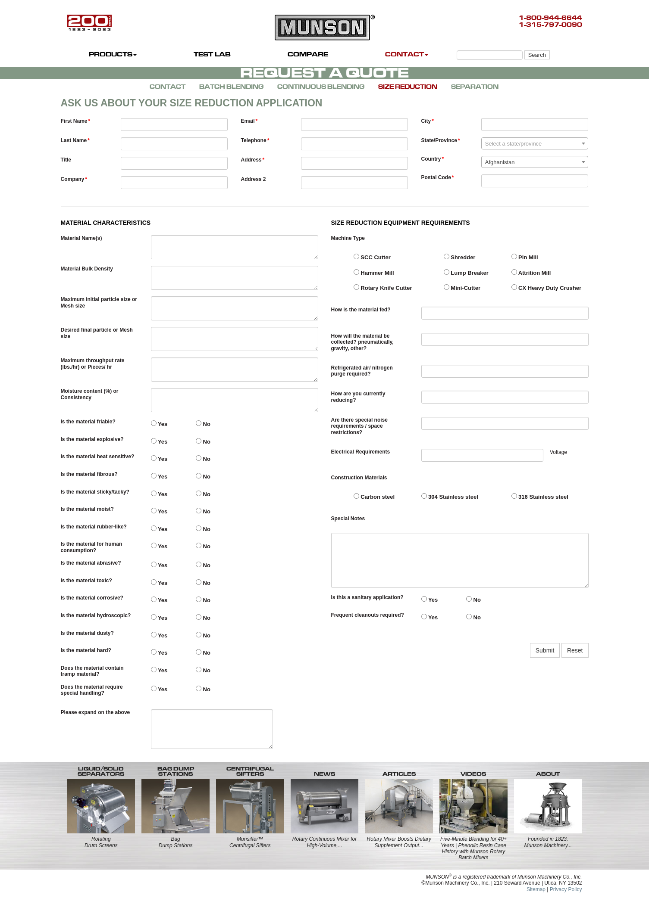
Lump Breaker (466, 272)
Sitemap (536, 889)
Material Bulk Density (87, 269)
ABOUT (548, 774)
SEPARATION (475, 86)
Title (66, 160)
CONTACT (167, 86)
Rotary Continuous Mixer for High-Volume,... (324, 842)
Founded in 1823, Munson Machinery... (548, 842)
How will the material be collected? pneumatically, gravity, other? (362, 342)
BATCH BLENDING (231, 86)
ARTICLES (399, 774)
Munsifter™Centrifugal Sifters (249, 842)
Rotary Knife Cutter (383, 287)
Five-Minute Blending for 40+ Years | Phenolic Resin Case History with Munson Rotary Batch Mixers (473, 848)
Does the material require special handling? (92, 690)
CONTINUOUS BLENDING (320, 86)
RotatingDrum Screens (101, 842)
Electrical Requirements (360, 452)
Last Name (74, 140)
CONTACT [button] (406, 54)
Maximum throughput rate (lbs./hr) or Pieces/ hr (93, 363)
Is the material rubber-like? (94, 527)
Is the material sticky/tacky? (95, 492)
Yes (159, 423)
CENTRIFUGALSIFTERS (250, 771)
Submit (545, 650)
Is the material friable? (88, 422)
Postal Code (436, 177)
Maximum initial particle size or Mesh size (99, 302)
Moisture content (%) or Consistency (90, 394)
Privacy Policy (566, 889)
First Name (74, 121)
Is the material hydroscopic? (96, 615)
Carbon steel (374, 496)
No (203, 423)
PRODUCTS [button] (113, 54)
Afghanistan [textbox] (500, 162)
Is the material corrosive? (92, 598)
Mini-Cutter (462, 287)
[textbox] (535, 144)
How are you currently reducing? (358, 397)
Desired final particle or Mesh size (97, 333)
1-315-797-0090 (550, 24)
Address (251, 160)
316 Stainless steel (539, 496)
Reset (575, 650)
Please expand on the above (95, 712)
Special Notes (348, 519)
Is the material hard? (86, 650)
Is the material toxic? (86, 581)
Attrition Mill (531, 272)
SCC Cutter (372, 257)
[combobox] (535, 143)
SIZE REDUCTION (407, 86)
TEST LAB (212, 54)
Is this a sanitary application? (367, 597)
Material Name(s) (81, 238)
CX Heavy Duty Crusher (546, 287)
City (426, 121)
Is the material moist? (87, 509)
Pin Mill (524, 257)
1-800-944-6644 (550, 18)
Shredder (460, 257)
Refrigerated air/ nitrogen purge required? (362, 371)
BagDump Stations (176, 842)
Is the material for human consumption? (91, 547)
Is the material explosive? (92, 439)
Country (431, 159)
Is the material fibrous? (89, 474)
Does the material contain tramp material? (92, 671)
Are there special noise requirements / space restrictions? (359, 426)
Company (73, 179)
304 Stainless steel (449, 496)
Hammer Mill (374, 272)
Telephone (253, 140)
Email (248, 121)
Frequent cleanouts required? (367, 615)
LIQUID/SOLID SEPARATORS (101, 771)
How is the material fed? (361, 310)
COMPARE (308, 54)
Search (537, 55)
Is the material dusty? (87, 633)
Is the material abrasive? (91, 563)
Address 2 (253, 179)
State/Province (439, 140)
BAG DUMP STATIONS (175, 771)
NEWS (324, 774)
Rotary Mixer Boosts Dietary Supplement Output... (399, 842)
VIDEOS (473, 774)
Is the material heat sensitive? (98, 457)
